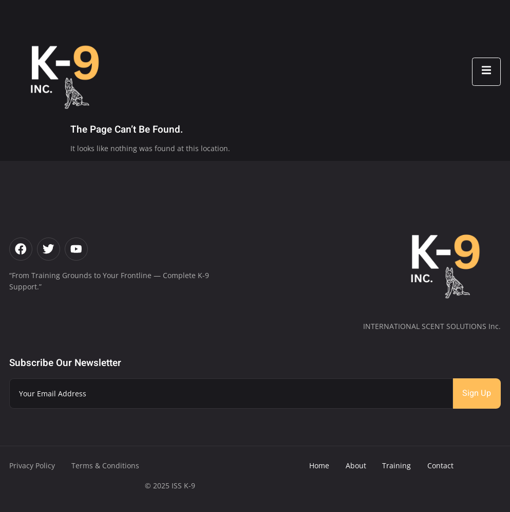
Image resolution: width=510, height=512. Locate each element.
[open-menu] (486, 72)
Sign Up (476, 393)
